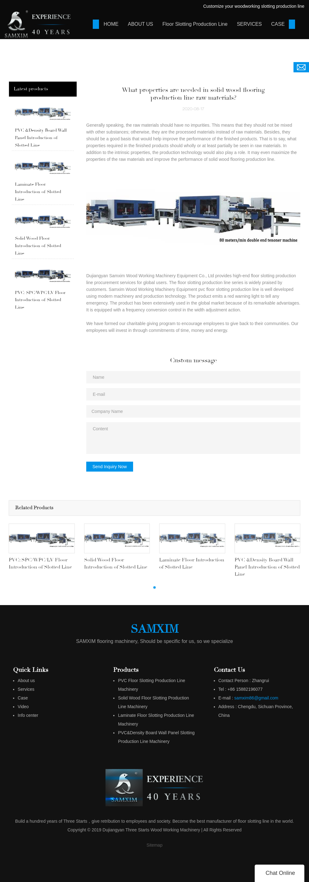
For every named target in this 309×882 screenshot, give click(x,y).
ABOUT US (140, 24)
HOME (111, 24)
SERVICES (249, 24)
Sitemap (154, 845)
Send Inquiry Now (109, 466)
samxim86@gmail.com (256, 697)
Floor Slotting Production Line (195, 24)
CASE (278, 24)
